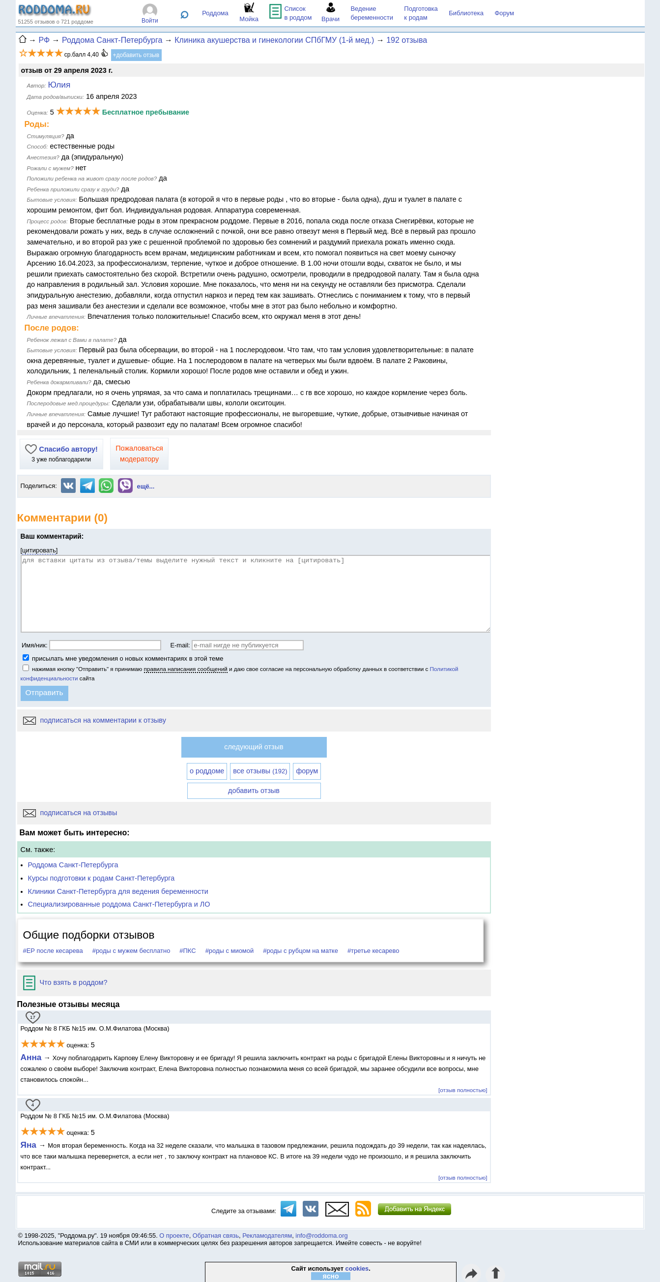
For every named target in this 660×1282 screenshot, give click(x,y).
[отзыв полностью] (462, 1090)
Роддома (215, 13)
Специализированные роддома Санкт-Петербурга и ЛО (119, 904)
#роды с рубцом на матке (300, 950)
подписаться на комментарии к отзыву (94, 720)
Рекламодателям (267, 1235)
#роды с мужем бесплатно (131, 950)
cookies (357, 1268)
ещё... (146, 486)
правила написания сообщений (186, 669)
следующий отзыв (253, 747)
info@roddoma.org (321, 1235)
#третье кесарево (373, 950)
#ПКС (187, 950)
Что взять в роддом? (65, 982)
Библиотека (466, 13)
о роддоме (207, 771)
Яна (30, 1145)
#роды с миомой (229, 950)
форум (307, 771)
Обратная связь (216, 1235)
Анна (31, 1057)
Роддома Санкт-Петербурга (73, 865)
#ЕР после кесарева (53, 950)
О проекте (174, 1235)
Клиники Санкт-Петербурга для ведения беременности (118, 891)
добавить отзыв (254, 790)
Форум (504, 13)
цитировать (39, 550)
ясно (331, 1276)
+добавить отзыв (136, 55)
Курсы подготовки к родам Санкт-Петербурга (101, 878)
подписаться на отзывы (70, 813)
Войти (150, 20)
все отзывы (260, 771)
